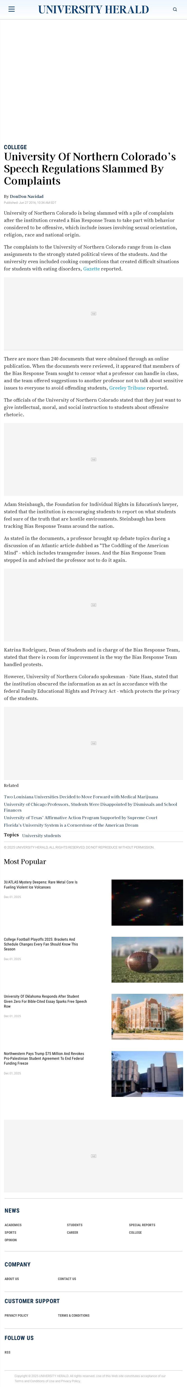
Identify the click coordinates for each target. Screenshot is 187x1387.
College (15, 147)
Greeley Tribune (127, 387)
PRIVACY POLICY (16, 1315)
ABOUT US (12, 1279)
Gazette (91, 268)
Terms (19, 1381)
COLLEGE (135, 1232)
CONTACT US (67, 1279)
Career (72, 1232)
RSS (7, 1352)
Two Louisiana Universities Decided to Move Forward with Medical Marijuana (81, 797)
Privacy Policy (70, 1381)
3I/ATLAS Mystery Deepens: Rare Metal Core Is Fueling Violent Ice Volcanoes (40, 884)
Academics (13, 1225)
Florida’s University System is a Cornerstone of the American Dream (71, 825)
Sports (10, 1232)
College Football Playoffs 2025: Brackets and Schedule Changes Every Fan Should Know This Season (41, 944)
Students (75, 1225)
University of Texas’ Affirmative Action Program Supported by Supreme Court (80, 817)
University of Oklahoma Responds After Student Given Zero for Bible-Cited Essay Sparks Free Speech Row (45, 1001)
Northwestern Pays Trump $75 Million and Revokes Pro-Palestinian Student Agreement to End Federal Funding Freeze (44, 1058)
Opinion (11, 1240)
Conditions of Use (42, 1381)
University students (41, 835)
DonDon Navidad (26, 196)
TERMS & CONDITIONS (74, 1315)
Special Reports (142, 1225)
